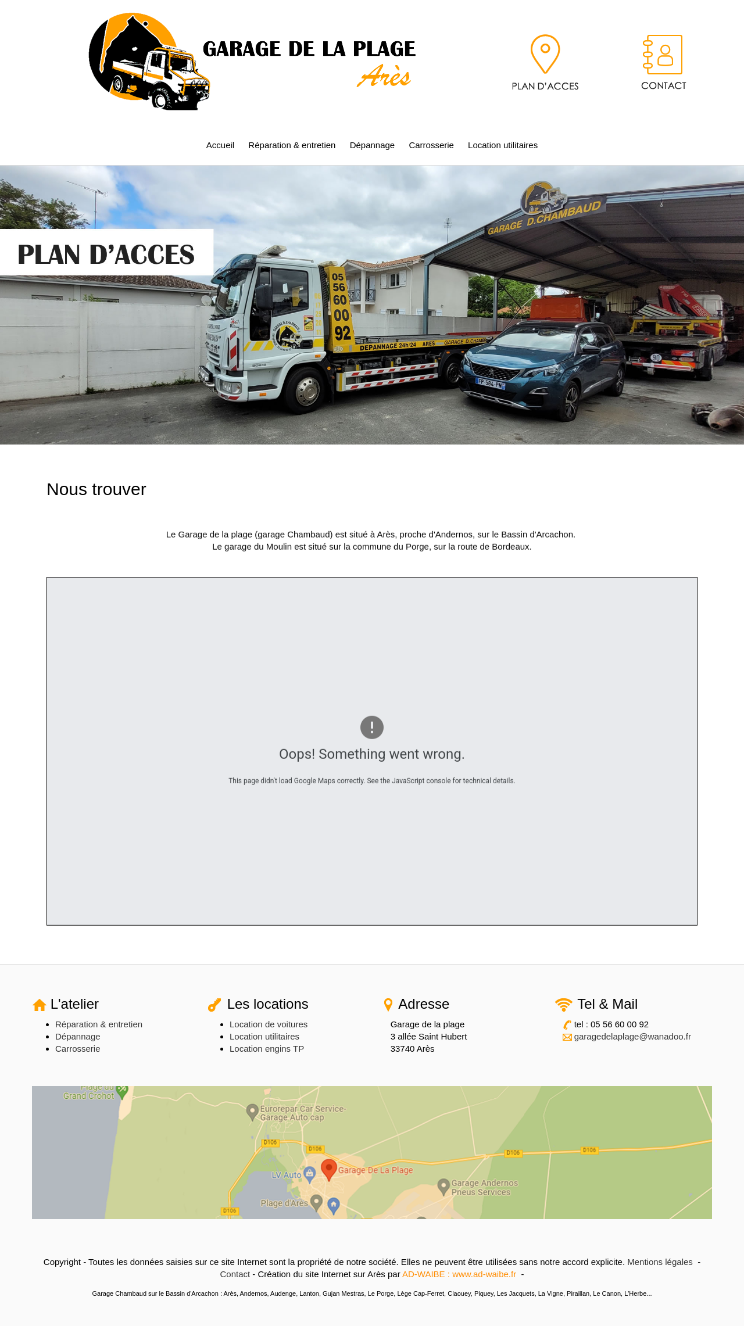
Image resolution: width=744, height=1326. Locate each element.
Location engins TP (267, 1048)
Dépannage (372, 145)
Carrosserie (431, 145)
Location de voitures (268, 1024)
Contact (235, 1274)
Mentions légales (660, 1262)
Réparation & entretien (291, 145)
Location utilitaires (503, 145)
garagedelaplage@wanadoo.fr (632, 1036)
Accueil (220, 145)
